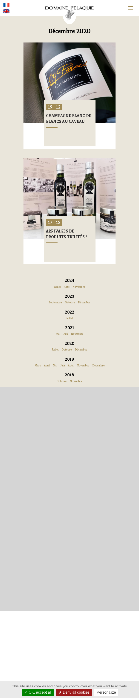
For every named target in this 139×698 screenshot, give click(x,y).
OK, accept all (38, 692)
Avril (47, 365)
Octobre (70, 302)
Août (67, 287)
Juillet (57, 287)
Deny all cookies (74, 692)
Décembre (84, 302)
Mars (38, 365)
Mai (58, 334)
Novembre (78, 287)
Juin (65, 334)
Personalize (106, 692)
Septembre (55, 302)
